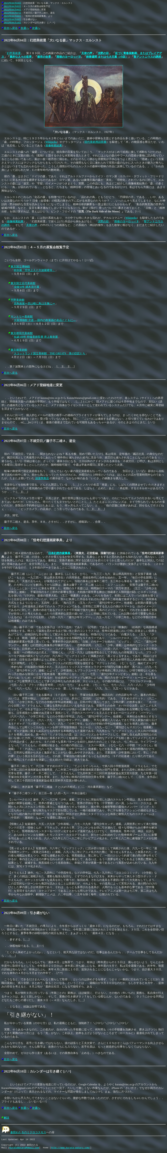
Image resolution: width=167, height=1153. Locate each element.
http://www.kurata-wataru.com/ (70, 1149)
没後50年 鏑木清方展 (26, 286)
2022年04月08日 (12, 16)
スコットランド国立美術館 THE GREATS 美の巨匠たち (49, 353)
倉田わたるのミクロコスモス (23, 1132)
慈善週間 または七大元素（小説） (107, 56)
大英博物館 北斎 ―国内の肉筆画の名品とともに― (45, 320)
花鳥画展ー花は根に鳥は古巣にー (34, 303)
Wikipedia (51, 141)
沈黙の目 (103, 53)
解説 (6, 1117)
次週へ (36, 28)
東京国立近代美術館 (23, 283)
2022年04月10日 (12, 22)
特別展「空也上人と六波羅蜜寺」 (34, 270)
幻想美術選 (14, 53)
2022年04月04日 (12, 2)
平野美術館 (17, 299)
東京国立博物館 (20, 266)
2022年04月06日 (12, 9)
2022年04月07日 (12, 12)
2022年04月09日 (12, 19)
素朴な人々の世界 (21, 56)
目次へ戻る (11, 28)
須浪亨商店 (42, 478)
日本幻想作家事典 (59, 553)
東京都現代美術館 (22, 333)
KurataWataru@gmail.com (24, 1149)
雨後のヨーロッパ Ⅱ (68, 56)
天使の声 (86, 53)
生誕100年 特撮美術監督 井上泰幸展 (36, 336)
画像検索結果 (53, 145)
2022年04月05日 (12, 6)
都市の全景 (44, 56)
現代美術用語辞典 (95, 141)
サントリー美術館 (22, 316)
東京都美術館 (19, 349)
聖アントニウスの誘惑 (147, 56)
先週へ (25, 28)
